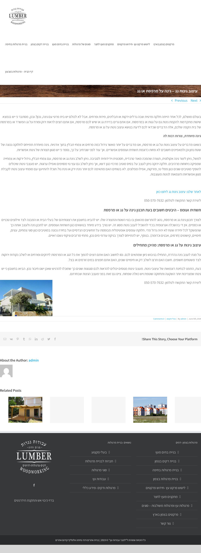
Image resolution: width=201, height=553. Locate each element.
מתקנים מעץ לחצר (165, 496)
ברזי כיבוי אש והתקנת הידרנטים (34, 500)
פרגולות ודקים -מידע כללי (99, 488)
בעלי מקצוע (171, 318)
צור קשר (165, 523)
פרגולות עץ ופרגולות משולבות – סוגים (165, 505)
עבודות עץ (99, 479)
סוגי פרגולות (99, 470)
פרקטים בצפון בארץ (165, 514)
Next (194, 100)
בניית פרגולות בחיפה (165, 470)
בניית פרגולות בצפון (165, 479)
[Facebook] (34, 485)
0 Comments (158, 318)
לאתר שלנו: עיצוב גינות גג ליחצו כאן (178, 191)
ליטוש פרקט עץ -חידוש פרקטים (165, 488)
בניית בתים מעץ (165, 452)
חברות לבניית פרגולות (99, 461)
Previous (181, 100)
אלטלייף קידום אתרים (65, 540)
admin (183, 318)
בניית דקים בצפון (165, 461)
